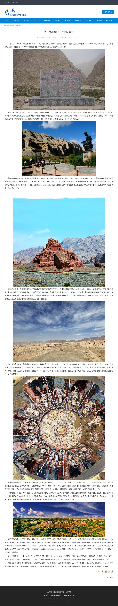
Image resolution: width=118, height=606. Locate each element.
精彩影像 (109, 20)
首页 (7, 20)
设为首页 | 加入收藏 (11, 2)
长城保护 (78, 20)
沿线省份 (88, 20)
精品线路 (58, 20)
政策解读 (27, 20)
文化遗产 (99, 20)
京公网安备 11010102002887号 (52, 595)
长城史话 (68, 20)
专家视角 (47, 20)
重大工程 (37, 20)
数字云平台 (108, 12)
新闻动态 (16, 20)
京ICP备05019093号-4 (68, 595)
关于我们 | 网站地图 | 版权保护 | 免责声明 (59, 592)
